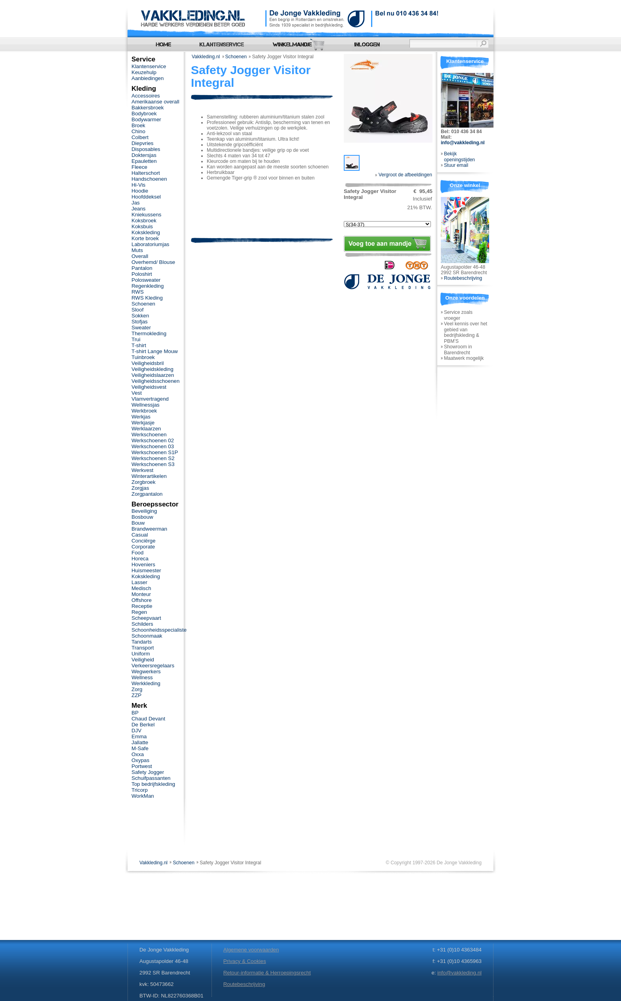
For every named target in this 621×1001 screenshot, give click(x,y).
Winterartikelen (149, 476)
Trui (135, 339)
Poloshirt (141, 274)
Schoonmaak (146, 636)
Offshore (141, 600)
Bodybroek (144, 114)
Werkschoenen (149, 434)
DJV (136, 731)
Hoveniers (143, 564)
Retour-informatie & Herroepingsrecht (267, 973)
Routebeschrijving (463, 278)
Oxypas (140, 760)
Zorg (136, 689)
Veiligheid (142, 660)
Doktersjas (143, 155)
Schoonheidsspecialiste (159, 630)
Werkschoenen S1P (154, 452)
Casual (139, 535)
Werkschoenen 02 (152, 440)
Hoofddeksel (146, 197)
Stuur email (456, 165)
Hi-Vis (138, 185)
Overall (139, 256)
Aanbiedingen (147, 78)
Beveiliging (144, 511)
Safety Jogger (147, 772)
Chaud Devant (148, 719)
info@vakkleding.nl (463, 142)
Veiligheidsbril (147, 363)
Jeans (138, 209)
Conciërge (143, 541)
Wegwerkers (146, 671)
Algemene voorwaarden (251, 950)
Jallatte (139, 742)
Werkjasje (142, 423)
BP (135, 713)
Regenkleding (147, 286)
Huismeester (146, 570)
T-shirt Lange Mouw (154, 351)
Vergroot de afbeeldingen (403, 175)
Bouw (138, 523)
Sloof (137, 310)
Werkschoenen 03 (152, 446)
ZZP (136, 695)
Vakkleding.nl (206, 56)
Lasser (139, 582)
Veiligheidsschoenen (155, 381)
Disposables (145, 149)
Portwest (141, 766)
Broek (138, 125)
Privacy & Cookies (244, 961)
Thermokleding (148, 333)
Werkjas (140, 417)
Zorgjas (140, 488)
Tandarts (141, 642)
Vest (136, 393)
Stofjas (139, 322)
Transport (142, 648)
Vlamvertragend (150, 399)
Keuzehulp (143, 72)
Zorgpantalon (146, 494)
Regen (139, 612)
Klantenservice (148, 66)
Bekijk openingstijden (459, 156)
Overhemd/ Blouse (153, 262)
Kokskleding (145, 232)
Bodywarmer (146, 119)
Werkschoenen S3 (153, 464)
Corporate (143, 547)
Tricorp (139, 790)
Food (137, 553)
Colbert (140, 137)
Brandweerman (149, 529)
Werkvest (142, 470)
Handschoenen (149, 179)
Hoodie (139, 191)
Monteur (141, 594)
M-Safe (140, 748)
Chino (138, 131)
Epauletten (144, 161)
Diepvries (142, 143)
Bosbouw (142, 517)
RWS (137, 292)
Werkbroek (144, 411)
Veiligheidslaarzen (152, 375)
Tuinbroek (143, 357)
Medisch (141, 588)
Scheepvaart (146, 618)
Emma (139, 736)
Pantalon (141, 268)
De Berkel (142, 725)
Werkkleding (145, 683)
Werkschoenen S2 (153, 458)
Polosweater (145, 280)
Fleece (139, 167)
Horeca (140, 559)
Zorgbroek (143, 482)
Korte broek (145, 238)
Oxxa (137, 754)
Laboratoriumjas (150, 244)
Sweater (141, 327)
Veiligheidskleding (152, 369)
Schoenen (236, 56)
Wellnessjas (145, 405)
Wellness (142, 677)
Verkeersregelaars (152, 666)
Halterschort (145, 173)
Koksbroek (143, 221)
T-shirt (138, 345)
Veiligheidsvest (148, 387)
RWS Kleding (147, 298)
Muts (137, 250)
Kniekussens (146, 215)
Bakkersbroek (147, 108)
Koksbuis (142, 226)
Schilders (142, 624)
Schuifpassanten (150, 778)
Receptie (141, 606)
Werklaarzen (146, 429)
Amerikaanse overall (155, 102)
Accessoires (145, 96)
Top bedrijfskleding (153, 784)
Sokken (140, 316)
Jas (135, 203)
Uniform (140, 654)
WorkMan (142, 796)
